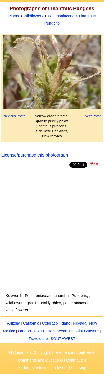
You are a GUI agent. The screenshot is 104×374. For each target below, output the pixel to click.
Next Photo (93, 116)
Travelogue (38, 338)
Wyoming (65, 331)
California (31, 323)
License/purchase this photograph (34, 155)
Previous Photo (14, 116)
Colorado (50, 323)
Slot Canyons (87, 331)
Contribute (75, 360)
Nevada (79, 323)
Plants (13, 16)
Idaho (65, 323)
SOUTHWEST (62, 338)
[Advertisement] (52, 230)
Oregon (24, 331)
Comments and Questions (40, 360)
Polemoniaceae (61, 16)
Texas (39, 331)
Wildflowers (34, 16)
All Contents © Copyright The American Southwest (50, 352)
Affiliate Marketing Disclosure (43, 368)
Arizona (13, 323)
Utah (50, 331)
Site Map (78, 368)
